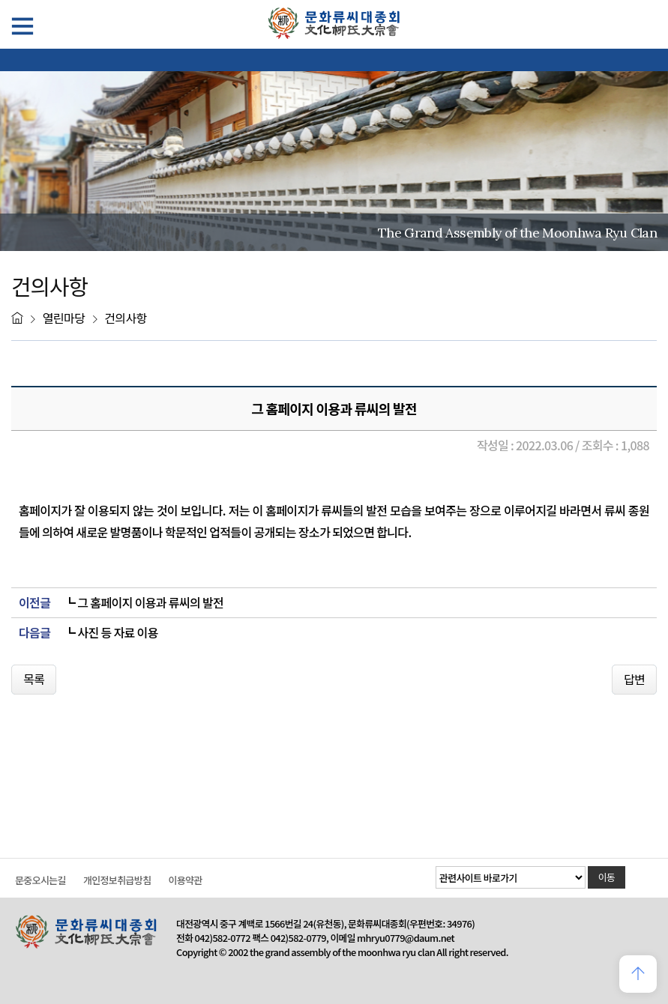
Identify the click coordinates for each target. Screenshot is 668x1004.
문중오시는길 (40, 880)
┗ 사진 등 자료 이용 (111, 633)
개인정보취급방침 (117, 880)
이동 (607, 877)
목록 (33, 679)
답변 (634, 679)
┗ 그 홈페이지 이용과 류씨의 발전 (143, 603)
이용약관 (185, 880)
